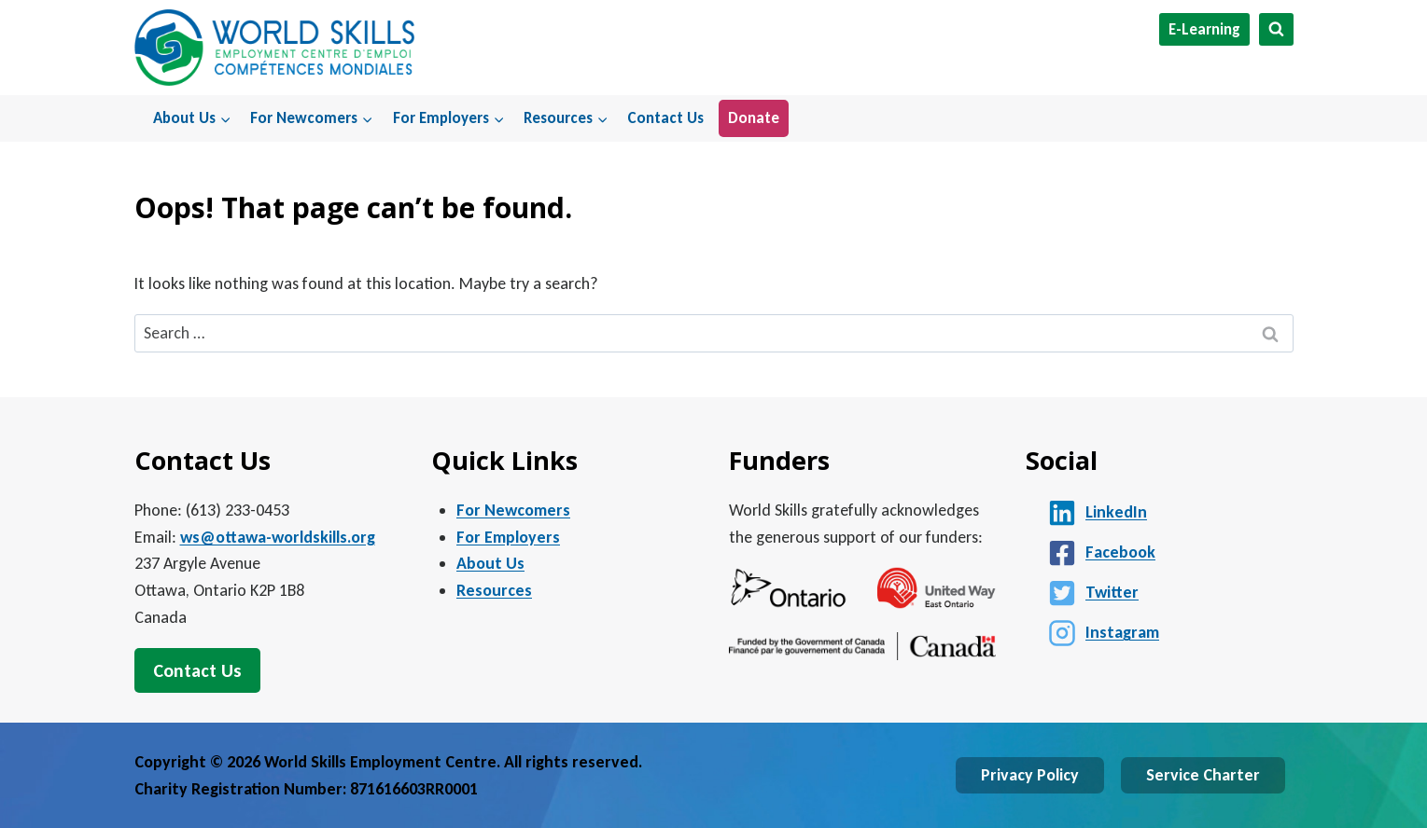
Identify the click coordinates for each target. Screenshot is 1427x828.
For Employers (508, 537)
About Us (490, 563)
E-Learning (1204, 29)
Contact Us (665, 118)
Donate (753, 118)
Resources (494, 590)
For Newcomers (513, 510)
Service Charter (1203, 775)
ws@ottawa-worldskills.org (277, 537)
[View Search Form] (1276, 29)
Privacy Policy (1030, 775)
